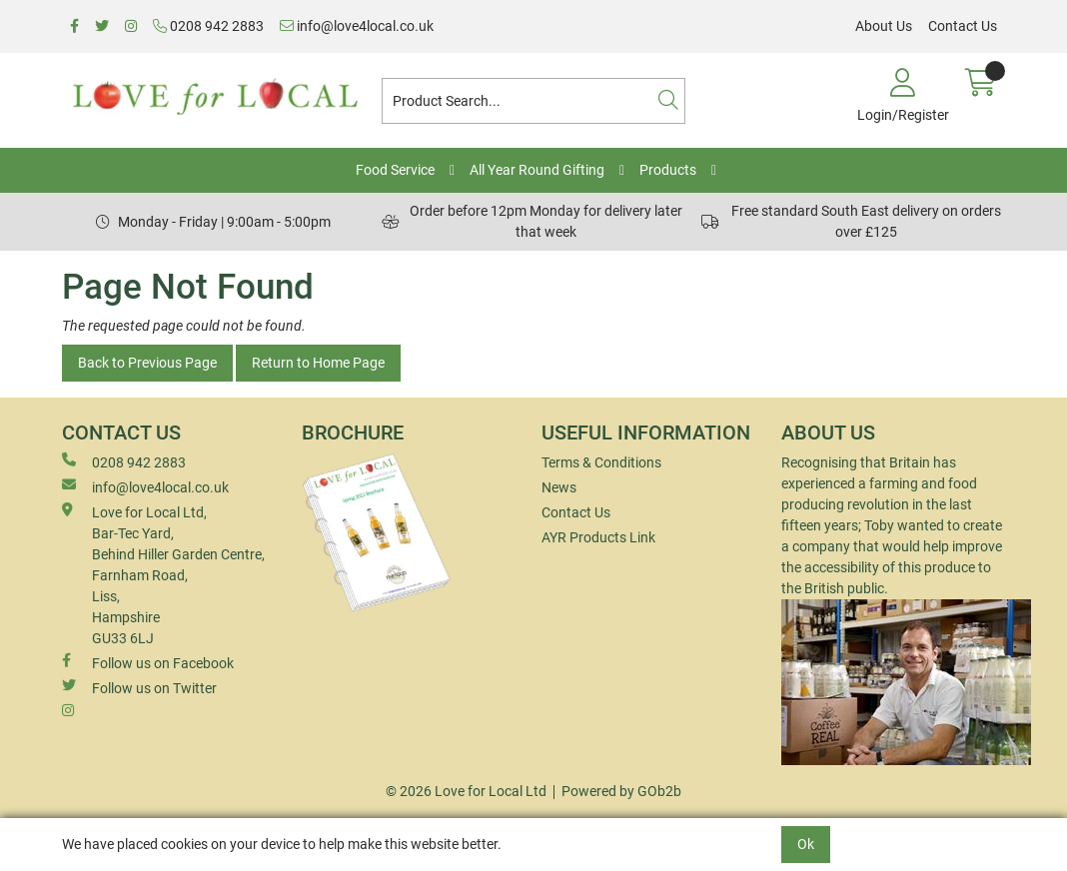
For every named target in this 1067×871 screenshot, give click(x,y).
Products (667, 170)
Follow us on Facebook (148, 662)
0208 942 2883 (208, 26)
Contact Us (962, 26)
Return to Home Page (318, 363)
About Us (883, 26)
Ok (805, 844)
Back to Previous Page (147, 363)
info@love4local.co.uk (357, 26)
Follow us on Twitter (139, 687)
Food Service (395, 170)
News (558, 487)
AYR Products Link (598, 537)
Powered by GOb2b (621, 791)
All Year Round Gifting (537, 170)
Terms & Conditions (601, 462)
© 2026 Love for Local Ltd (466, 791)
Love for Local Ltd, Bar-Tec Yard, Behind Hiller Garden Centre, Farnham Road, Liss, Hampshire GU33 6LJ (163, 574)
